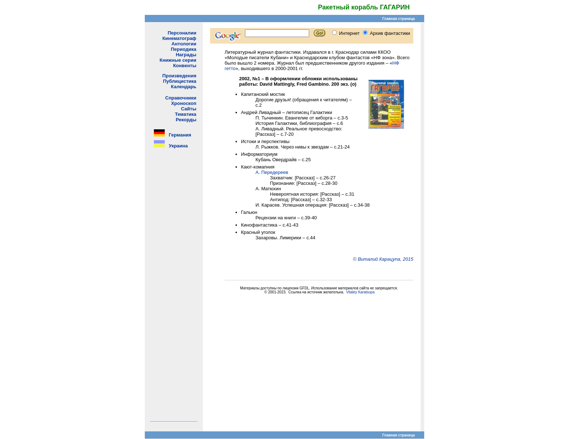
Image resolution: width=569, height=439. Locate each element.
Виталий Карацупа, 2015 (385, 259)
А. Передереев (271, 172)
